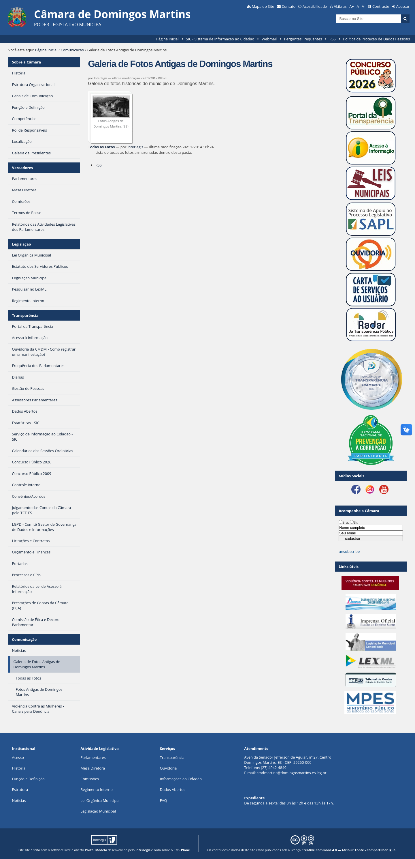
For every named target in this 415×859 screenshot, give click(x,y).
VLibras (340, 6)
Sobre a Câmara (26, 62)
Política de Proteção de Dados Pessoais (376, 39)
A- (363, 6)
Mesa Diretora (92, 768)
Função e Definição (28, 778)
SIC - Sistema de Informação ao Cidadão (220, 39)
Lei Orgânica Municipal (99, 800)
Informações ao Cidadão (181, 778)
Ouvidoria (168, 768)
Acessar (403, 6)
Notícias (19, 800)
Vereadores (22, 167)
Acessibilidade (315, 6)
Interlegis (135, 146)
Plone (185, 850)
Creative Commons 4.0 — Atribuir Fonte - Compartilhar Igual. (349, 850)
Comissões (89, 778)
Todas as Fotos (101, 146)
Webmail (269, 39)
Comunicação (72, 50)
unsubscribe (349, 551)
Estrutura (20, 789)
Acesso (18, 757)
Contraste (380, 6)
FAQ (163, 800)
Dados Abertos (172, 789)
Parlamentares (92, 757)
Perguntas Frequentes (303, 39)
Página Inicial (167, 39)
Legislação (21, 244)
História (19, 768)
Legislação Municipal (98, 811)
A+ (351, 6)
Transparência (25, 315)
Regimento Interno (96, 789)
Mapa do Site (263, 6)
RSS (332, 39)
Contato (289, 6)
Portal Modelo (96, 850)
